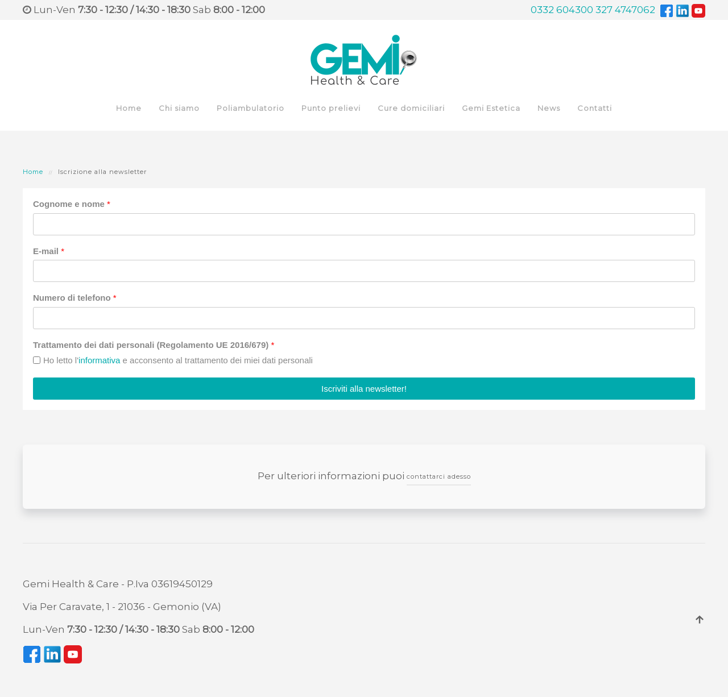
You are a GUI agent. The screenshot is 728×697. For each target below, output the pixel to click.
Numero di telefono (75, 297)
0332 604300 (562, 9)
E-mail (48, 251)
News (548, 108)
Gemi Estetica (491, 108)
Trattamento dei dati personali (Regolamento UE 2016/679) (153, 345)
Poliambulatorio (250, 108)
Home (129, 108)
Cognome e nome (71, 204)
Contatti (594, 108)
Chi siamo (179, 108)
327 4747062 (625, 9)
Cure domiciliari (411, 108)
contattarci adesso (439, 476)
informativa (99, 360)
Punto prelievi (331, 108)
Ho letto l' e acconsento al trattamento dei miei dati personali (178, 360)
